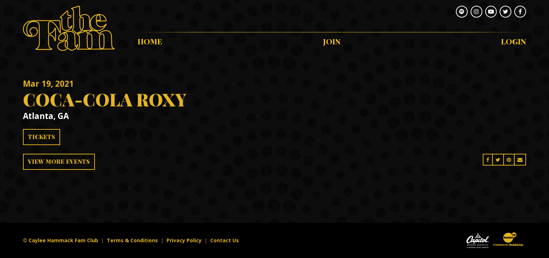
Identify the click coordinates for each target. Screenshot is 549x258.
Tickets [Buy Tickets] (41, 136)
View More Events (59, 161)
